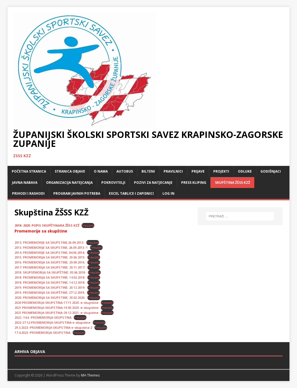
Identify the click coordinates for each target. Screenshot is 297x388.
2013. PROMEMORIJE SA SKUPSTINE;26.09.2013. (49, 242)
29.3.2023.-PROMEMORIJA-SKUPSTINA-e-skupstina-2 (53, 327)
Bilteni (148, 171)
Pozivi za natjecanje (153, 182)
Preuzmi (88, 225)
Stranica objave (70, 171)
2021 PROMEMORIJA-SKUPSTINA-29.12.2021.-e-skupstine (57, 313)
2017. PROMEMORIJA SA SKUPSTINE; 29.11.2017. (50, 267)
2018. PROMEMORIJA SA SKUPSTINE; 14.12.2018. (50, 282)
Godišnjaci (270, 171)
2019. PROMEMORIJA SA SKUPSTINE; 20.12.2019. (50, 287)
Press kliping (193, 182)
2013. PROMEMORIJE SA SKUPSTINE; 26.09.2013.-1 (51, 247)
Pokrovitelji (113, 182)
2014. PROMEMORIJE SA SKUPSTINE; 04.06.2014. (50, 252)
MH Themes (90, 375)
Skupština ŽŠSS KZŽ (232, 182)
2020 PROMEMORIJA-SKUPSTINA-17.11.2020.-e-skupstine (57, 302)
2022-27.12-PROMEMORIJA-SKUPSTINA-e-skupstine (52, 322)
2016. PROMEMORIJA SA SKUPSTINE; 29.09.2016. (50, 262)
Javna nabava (24, 182)
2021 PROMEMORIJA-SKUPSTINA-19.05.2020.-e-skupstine (57, 307)
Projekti (221, 171)
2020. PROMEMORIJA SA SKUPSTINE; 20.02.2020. (50, 297)
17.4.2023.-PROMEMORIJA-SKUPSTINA (42, 332)
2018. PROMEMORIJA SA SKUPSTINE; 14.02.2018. (50, 277)
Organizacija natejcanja (69, 182)
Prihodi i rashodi (28, 193)
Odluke (245, 171)
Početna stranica (29, 171)
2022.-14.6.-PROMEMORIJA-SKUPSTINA (43, 317)
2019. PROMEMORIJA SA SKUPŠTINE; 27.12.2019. (50, 292)
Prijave (198, 171)
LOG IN (168, 193)
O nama (101, 171)
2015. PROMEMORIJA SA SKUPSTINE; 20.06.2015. (50, 257)
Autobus (124, 171)
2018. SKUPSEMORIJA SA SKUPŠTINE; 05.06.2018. (50, 272)
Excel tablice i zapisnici (131, 193)
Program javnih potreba (76, 193)
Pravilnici (173, 171)
